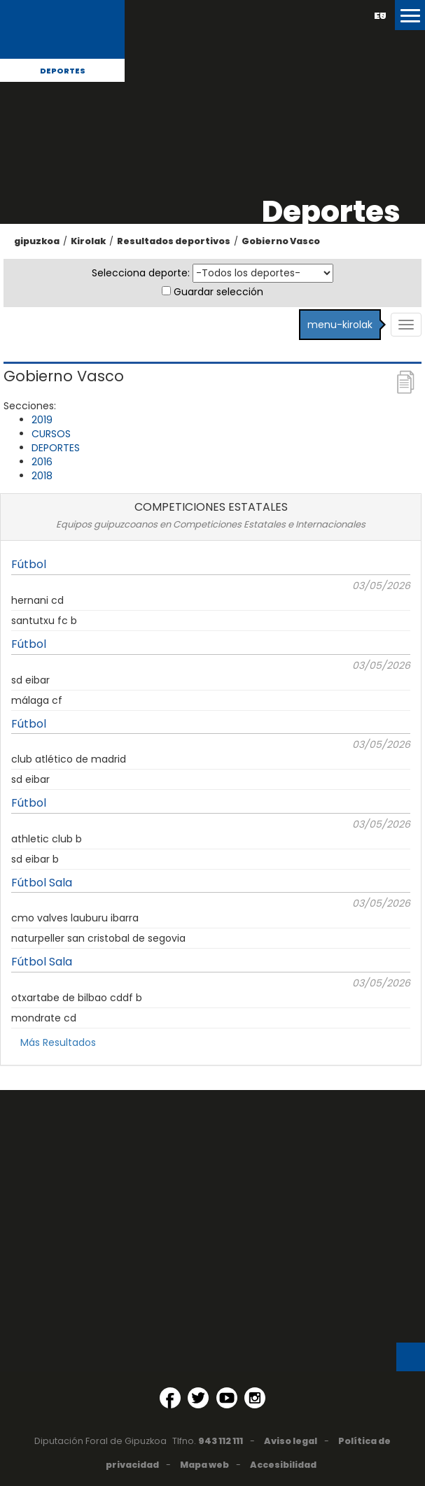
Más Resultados (58, 1042)
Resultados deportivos (173, 241)
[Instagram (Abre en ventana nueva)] (254, 1397)
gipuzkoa (37, 241)
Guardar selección (218, 292)
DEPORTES (56, 448)
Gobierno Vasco (281, 241)
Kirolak (88, 241)
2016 (42, 462)
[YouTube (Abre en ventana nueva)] (226, 1397)
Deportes (62, 70)
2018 (42, 476)
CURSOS (51, 434)
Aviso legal (290, 1441)
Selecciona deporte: (141, 273)
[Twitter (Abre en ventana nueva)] (198, 1397)
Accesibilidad (283, 1465)
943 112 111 (220, 1441)
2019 (42, 420)
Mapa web (204, 1465)
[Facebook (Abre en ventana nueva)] (170, 1397)
